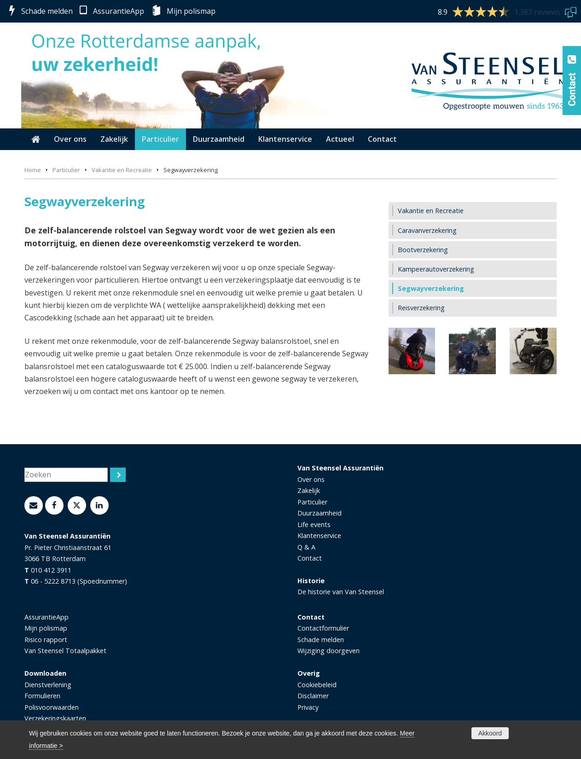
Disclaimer (313, 695)
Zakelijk (308, 490)
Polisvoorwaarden (51, 707)
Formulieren (42, 695)
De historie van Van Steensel (340, 591)
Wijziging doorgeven (328, 650)
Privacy (308, 707)
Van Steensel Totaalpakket (65, 650)
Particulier (66, 170)
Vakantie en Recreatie (122, 170)
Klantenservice (319, 535)
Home (32, 170)
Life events (314, 524)
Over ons (311, 479)
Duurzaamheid (319, 513)
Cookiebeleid (317, 684)
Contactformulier (323, 628)
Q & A (306, 547)
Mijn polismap (191, 11)
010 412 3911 (51, 570)
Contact (309, 558)
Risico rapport (45, 639)
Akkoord (490, 733)
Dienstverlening (47, 684)
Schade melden (47, 11)
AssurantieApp (118, 11)
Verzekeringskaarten (55, 718)
